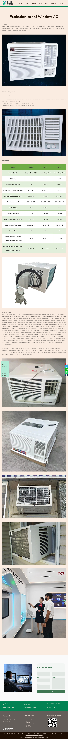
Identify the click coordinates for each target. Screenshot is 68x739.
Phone (38, 684)
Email (38, 677)
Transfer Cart (35, 735)
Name (38, 671)
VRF (5, 733)
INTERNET (4, 366)
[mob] (66, 366)
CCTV (3, 371)
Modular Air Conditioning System (14, 733)
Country (53, 671)
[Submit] (51, 691)
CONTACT (4, 376)
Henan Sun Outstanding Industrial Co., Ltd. (38, 737)
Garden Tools (51, 733)
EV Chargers (58, 733)
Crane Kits (63, 733)
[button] (66, 369)
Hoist (41, 733)
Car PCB (41, 735)
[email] (66, 375)
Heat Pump (34, 733)
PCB (38, 733)
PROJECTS (4, 373)
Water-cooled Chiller (26, 733)
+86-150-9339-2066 (10, 707)
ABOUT (3, 364)
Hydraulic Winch (28, 735)
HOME (3, 362)
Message (54, 677)
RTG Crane (45, 733)
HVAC (3, 369)
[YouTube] (66, 364)
